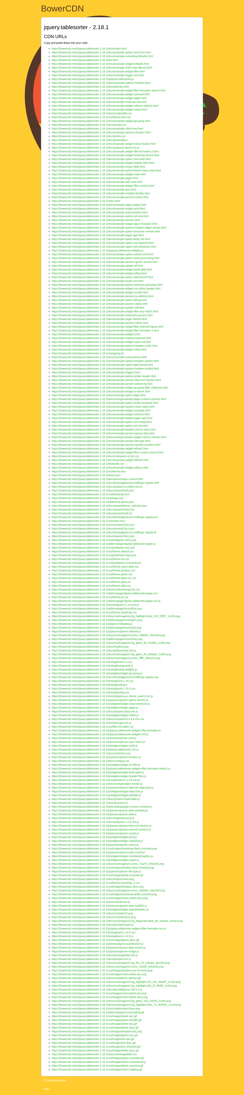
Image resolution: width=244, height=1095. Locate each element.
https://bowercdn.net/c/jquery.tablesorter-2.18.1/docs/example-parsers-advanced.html (102, 383)
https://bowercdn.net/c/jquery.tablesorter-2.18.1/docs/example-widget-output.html (99, 109)
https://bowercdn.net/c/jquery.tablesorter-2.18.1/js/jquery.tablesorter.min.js (95, 749)
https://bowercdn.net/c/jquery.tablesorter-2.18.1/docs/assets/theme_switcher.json (99, 505)
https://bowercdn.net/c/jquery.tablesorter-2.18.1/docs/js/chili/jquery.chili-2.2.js (97, 989)
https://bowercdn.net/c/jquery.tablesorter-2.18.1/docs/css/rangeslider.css (94, 1054)
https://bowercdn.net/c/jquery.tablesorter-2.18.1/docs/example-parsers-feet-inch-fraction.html (106, 380)
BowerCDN (62, 8)
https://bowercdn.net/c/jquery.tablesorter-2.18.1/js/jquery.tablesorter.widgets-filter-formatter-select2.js (111, 768)
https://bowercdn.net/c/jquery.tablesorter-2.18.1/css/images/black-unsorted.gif (97, 1065)
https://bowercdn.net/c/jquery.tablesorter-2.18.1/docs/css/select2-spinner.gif (96, 978)
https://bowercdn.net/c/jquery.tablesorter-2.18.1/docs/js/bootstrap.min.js (94, 650)
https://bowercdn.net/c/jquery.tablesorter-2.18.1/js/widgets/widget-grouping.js (97, 673)
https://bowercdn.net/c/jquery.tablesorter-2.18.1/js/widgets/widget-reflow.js (95, 715)
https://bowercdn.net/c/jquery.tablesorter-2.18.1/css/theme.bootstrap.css (94, 612)
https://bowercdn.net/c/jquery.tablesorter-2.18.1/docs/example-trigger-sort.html (98, 75)
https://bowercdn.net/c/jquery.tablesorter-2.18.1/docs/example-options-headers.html (101, 82)
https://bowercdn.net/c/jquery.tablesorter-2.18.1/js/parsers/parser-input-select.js (98, 741)
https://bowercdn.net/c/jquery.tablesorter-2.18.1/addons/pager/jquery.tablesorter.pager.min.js (106, 600)
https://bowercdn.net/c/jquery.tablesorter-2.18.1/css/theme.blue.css (91, 117)
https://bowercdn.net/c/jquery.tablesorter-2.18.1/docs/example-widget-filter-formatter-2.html (105, 151)
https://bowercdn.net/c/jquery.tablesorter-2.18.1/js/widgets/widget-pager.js (95, 707)
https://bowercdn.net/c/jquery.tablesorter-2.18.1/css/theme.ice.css (90, 559)
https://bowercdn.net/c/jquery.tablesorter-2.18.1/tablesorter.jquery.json (93, 501)
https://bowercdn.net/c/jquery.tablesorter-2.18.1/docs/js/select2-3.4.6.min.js (96, 779)
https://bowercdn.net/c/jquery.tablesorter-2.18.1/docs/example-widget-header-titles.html (103, 162)
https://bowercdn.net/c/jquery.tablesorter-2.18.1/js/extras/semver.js (91, 901)
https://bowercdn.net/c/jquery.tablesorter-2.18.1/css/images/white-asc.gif (94, 1023)
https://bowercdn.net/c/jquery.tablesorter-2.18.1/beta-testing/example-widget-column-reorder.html (109, 437)
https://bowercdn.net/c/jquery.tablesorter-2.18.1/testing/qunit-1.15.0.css (93, 688)
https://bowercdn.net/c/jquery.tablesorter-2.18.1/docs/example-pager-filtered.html (99, 319)
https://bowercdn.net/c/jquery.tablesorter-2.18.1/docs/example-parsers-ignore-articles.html (105, 261)
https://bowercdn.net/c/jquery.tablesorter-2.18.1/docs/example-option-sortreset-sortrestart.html (107, 284)
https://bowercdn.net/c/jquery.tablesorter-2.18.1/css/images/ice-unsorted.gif (96, 1046)
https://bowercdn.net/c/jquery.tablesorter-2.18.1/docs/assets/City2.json (93, 524)
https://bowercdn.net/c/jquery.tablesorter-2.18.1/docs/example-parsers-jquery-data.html (103, 433)
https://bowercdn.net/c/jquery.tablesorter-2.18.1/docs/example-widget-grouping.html (101, 120)
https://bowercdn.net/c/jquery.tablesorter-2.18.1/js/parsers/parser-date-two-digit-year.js (102, 787)
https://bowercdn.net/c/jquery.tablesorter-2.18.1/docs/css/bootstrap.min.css (96, 589)
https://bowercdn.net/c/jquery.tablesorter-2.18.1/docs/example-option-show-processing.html (105, 258)
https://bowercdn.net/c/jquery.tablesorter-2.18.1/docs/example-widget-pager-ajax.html (102, 418)
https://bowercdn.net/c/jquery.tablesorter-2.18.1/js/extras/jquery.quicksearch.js (97, 943)
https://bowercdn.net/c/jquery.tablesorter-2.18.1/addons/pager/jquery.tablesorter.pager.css (104, 593)
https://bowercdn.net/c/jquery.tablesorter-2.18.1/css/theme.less (89, 471)
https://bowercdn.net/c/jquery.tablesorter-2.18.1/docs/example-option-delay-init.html (101, 239)
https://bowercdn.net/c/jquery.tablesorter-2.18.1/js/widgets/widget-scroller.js (96, 764)
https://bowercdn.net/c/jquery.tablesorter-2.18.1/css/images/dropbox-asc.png (97, 1031)
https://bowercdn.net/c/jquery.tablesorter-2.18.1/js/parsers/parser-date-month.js (98, 852)
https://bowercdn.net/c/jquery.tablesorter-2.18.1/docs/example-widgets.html (96, 334)
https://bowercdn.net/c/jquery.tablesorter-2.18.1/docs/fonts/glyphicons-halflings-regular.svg (105, 677)
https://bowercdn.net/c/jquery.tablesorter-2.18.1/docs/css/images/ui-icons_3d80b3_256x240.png (108, 635)
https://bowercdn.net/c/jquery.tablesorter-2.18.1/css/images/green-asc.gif (94, 1035)
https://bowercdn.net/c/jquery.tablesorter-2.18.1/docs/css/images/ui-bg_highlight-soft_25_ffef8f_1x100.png (114, 985)
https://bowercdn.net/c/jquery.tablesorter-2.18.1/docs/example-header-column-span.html (104, 429)
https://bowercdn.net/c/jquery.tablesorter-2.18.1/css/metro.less (88, 520)
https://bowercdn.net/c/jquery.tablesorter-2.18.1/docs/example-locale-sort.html (97, 280)
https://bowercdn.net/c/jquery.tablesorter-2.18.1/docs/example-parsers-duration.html (101, 132)
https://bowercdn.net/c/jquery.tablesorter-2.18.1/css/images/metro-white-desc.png (100, 898)
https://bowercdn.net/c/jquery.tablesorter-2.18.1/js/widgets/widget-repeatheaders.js (100, 909)
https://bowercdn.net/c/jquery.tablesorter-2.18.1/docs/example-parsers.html (96, 220)
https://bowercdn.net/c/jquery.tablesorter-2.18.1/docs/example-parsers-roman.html (100, 197)
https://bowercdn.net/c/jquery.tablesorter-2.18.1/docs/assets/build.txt (92, 513)
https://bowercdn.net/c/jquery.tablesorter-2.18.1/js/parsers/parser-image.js (95, 951)
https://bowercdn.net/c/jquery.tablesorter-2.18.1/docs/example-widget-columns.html (101, 414)
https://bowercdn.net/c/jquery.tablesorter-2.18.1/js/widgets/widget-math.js (95, 745)
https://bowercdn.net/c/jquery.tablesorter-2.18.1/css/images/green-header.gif (96, 1019)
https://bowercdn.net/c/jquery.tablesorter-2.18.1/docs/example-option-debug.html (99, 300)
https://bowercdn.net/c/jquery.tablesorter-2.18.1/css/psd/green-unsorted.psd (96, 562)
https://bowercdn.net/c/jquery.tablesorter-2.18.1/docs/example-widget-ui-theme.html (101, 391)
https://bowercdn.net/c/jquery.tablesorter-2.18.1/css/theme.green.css (92, 574)
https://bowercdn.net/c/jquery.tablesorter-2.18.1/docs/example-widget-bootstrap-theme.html (105, 155)
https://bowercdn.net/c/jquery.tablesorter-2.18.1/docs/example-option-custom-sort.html (102, 254)
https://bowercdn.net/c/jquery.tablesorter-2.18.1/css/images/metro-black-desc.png (100, 997)
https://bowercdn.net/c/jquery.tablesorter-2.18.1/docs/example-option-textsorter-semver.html (106, 231)
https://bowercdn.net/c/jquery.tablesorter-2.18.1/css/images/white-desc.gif (95, 1050)
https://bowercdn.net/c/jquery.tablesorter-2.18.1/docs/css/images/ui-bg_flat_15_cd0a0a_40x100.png (110, 962)
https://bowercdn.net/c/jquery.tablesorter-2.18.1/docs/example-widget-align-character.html (104, 223)
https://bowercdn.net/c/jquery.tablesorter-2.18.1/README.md (88, 463)
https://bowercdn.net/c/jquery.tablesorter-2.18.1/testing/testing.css (90, 692)
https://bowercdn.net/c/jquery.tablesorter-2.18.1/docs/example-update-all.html (97, 265)
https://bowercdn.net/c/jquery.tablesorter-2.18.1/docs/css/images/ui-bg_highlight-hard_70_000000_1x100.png (116, 1004)
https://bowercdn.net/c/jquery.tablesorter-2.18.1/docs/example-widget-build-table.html (102, 269)
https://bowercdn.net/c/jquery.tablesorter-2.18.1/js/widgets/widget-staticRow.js (97, 840)
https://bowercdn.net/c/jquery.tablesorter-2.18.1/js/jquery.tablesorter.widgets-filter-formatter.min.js (109, 928)
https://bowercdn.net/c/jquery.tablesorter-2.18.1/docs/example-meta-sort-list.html (99, 101)
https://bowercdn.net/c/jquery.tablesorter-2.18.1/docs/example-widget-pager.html (99, 98)
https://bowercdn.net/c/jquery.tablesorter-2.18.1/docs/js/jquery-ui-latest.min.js (97, 486)
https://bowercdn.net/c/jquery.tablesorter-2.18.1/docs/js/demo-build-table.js (96, 799)
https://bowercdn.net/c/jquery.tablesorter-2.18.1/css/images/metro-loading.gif (97, 1069)
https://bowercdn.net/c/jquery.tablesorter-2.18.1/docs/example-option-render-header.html (104, 376)
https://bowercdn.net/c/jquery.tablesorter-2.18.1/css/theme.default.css (93, 551)
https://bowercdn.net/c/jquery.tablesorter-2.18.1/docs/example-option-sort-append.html (102, 242)
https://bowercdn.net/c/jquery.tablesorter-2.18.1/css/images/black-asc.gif (94, 1016)
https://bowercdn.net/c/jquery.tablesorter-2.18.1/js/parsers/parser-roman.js (95, 833)
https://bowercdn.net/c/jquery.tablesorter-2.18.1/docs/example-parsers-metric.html (100, 322)
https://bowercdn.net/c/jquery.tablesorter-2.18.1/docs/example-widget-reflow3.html (100, 460)
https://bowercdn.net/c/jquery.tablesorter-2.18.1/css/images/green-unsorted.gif (98, 1058)
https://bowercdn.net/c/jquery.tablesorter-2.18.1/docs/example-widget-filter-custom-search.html (107, 452)
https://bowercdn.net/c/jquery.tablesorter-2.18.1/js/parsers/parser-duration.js (96, 757)
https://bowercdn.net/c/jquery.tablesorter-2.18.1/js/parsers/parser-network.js (96, 631)
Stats (46, 1088)
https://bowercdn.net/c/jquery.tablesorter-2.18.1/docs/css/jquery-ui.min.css (95, 456)
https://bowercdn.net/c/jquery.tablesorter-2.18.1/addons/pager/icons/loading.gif (98, 1012)
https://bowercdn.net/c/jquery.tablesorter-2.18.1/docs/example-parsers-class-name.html (103, 406)
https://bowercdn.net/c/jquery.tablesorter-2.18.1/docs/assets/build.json (93, 490)
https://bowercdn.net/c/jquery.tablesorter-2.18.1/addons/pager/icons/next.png (97, 639)
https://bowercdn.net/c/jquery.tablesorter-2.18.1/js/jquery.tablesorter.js (93, 79)
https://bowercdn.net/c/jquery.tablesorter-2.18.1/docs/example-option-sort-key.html (100, 216)
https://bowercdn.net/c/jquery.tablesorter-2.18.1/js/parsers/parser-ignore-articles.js (100, 699)
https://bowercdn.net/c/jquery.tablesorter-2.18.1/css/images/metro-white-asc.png (99, 974)
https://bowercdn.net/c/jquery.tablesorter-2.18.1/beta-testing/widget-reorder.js (97, 783)
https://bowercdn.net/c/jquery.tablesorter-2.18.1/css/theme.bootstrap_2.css (96, 882)
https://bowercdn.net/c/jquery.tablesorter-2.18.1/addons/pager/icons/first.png (96, 608)
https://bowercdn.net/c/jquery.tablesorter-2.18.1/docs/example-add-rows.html (97, 181)
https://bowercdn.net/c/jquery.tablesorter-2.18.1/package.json (88, 498)
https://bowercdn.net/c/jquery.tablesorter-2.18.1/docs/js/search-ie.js (91, 959)
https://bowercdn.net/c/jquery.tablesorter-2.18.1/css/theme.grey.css (91, 581)
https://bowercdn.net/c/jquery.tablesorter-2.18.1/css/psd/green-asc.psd (93, 547)
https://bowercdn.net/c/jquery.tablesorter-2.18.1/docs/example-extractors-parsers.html (102, 315)
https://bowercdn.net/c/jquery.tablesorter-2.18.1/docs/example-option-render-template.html (105, 402)
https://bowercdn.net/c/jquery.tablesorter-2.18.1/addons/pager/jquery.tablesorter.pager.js (103, 543)
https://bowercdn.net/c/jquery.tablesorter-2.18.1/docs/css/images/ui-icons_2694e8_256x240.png (108, 890)
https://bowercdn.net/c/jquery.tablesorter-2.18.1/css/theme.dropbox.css (93, 570)
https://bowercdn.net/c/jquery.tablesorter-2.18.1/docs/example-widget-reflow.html (99, 273)
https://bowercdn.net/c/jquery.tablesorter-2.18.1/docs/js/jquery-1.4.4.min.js (95, 604)
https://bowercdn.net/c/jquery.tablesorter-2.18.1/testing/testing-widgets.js (94, 669)
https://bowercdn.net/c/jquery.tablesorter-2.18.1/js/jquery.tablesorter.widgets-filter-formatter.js (106, 730)
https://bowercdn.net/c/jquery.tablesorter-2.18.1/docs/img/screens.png (93, 879)
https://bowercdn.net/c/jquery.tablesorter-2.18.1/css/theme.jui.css (90, 597)
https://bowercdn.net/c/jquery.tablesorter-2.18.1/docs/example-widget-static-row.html (101, 341)
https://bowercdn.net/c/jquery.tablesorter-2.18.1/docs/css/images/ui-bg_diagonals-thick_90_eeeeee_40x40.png (117, 920)
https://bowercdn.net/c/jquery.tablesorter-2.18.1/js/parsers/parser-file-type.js (96, 871)
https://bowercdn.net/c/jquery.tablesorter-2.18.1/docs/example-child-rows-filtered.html (102, 67)
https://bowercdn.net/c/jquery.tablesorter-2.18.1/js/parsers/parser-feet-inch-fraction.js (101, 825)
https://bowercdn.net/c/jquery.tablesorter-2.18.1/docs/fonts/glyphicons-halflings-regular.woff (105, 482)
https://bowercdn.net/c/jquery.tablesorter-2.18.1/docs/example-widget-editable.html (100, 63)
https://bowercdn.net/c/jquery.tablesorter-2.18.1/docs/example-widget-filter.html (98, 71)
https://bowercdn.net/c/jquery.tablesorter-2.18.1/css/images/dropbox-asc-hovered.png (102, 970)
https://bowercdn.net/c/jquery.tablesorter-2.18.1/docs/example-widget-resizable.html (101, 410)
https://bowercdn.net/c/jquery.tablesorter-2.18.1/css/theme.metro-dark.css (95, 566)
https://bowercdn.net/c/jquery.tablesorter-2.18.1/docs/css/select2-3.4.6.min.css (98, 719)
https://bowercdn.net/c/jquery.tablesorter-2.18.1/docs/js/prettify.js (90, 140)
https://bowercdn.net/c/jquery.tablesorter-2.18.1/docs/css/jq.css (89, 124)
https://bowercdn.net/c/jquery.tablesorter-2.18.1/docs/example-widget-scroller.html (100, 292)
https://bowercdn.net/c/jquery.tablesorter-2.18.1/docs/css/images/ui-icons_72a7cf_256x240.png (108, 863)
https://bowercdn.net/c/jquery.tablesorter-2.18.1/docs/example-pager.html (95, 178)
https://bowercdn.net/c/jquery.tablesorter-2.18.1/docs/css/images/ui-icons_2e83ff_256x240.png (107, 966)
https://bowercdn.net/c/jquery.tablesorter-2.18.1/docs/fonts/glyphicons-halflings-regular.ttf (104, 532)
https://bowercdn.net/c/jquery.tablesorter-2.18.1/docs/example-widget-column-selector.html (105, 105)
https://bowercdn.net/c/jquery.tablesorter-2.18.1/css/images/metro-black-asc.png (99, 993)
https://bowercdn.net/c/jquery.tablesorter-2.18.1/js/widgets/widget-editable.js (96, 795)
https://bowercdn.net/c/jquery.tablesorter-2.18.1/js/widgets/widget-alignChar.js (97, 791)
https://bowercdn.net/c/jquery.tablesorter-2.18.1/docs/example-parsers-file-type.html (101, 440)
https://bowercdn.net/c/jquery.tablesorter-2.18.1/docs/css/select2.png (92, 913)
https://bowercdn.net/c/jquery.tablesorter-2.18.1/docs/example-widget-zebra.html (99, 349)
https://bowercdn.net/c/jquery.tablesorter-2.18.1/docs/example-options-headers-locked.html (105, 368)
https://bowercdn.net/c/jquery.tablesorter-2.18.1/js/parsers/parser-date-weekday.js (100, 810)
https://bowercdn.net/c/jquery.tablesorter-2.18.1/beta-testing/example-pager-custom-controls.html (109, 399)
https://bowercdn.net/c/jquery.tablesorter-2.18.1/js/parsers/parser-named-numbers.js (101, 829)
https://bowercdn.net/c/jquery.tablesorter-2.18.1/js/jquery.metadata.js (92, 623)
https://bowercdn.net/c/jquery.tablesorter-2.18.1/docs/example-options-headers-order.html (104, 345)
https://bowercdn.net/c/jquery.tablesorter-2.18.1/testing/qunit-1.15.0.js (92, 680)
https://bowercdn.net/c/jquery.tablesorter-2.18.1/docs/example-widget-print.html (98, 208)
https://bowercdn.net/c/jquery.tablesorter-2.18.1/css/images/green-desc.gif (95, 939)
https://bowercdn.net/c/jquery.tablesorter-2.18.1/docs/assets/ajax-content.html (97, 479)
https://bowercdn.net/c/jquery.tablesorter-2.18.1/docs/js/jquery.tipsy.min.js (95, 711)
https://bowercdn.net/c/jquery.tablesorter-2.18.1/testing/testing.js (89, 684)
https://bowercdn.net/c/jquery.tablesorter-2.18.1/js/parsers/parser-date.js (94, 814)
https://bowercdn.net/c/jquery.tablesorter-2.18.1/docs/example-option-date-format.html (102, 364)
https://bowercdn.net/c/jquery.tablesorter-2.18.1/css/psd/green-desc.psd (94, 540)
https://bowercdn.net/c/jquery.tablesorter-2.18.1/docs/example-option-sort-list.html (100, 425)
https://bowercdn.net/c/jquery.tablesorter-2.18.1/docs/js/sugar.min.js (91, 722)
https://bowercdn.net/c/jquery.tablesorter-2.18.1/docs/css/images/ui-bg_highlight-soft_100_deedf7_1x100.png (116, 981)
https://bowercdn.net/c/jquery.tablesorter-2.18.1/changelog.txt (88, 353)
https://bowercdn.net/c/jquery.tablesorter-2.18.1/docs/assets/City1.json (93, 536)
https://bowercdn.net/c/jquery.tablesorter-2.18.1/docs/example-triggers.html (96, 372)
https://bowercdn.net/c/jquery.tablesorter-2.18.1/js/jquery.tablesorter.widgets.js (97, 250)
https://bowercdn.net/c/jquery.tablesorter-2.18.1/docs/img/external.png (93, 818)
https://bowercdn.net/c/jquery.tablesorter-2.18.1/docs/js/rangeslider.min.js (95, 955)
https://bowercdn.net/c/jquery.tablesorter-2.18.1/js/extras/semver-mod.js (94, 738)
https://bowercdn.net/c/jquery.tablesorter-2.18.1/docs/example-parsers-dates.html (99, 303)
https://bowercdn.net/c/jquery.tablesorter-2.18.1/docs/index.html (89, 48)
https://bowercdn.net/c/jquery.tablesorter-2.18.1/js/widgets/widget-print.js (94, 837)
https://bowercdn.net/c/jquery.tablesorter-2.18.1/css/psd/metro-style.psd (94, 555)
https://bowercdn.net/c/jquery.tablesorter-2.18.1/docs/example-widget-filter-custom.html (103, 185)
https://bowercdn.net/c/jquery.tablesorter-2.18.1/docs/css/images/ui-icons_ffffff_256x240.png (106, 658)
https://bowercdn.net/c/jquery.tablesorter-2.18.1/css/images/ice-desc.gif (94, 1042)
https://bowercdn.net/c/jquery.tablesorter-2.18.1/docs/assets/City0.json (93, 509)
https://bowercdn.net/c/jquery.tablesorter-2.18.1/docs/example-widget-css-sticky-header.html (106, 288)
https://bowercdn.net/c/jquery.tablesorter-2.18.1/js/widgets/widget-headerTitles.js (99, 776)
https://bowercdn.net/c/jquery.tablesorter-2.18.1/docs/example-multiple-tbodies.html (101, 193)
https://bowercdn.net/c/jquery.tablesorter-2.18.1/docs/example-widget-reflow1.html (100, 467)
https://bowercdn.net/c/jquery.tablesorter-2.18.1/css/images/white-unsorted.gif (97, 875)
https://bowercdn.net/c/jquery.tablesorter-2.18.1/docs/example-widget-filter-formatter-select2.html (109, 90)
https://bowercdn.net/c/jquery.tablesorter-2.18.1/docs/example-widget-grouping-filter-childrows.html (110, 387)
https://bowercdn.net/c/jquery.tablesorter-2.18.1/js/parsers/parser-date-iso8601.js (99, 905)
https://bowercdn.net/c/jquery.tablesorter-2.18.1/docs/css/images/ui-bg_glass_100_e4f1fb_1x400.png (111, 1000)
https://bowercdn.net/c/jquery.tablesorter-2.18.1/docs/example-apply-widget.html (99, 204)
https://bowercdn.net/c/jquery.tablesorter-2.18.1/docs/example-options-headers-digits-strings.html (109, 227)
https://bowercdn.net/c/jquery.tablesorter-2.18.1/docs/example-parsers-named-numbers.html (106, 444)
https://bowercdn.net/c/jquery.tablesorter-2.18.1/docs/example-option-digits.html (98, 395)
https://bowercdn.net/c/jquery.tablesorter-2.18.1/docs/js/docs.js (88, 136)
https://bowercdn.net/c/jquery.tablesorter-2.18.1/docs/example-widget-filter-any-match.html (105, 311)
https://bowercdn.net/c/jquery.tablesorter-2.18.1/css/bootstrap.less (90, 494)
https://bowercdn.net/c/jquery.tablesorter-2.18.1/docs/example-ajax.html (94, 189)
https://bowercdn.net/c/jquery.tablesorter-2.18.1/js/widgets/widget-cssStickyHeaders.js (102, 856)
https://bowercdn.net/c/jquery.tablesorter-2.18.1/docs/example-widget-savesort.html (101, 94)
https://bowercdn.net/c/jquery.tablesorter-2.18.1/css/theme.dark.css (91, 585)
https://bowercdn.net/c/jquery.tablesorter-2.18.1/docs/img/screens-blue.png (96, 1008)
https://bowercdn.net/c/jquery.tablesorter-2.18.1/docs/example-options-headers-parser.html (105, 360)
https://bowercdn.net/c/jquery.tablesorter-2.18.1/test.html (85, 60)
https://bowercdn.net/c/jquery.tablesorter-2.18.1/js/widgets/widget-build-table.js (98, 772)
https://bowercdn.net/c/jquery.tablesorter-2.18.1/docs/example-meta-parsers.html (99, 357)
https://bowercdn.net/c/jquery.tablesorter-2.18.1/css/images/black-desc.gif (95, 1027)
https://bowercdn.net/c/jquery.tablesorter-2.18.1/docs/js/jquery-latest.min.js (95, 147)
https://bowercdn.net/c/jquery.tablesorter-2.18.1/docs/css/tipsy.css (90, 760)
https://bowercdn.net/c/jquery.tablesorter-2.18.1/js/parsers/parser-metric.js (95, 844)
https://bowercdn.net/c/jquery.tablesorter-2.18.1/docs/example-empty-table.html (98, 166)
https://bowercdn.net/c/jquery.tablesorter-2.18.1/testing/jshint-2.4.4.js (92, 661)
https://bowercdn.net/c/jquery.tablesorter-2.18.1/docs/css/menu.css (91, 753)
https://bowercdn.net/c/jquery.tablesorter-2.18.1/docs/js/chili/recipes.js (93, 924)
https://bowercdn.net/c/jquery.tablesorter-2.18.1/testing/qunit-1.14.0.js (92, 936)
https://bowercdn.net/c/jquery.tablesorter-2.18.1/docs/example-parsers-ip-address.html (102, 296)
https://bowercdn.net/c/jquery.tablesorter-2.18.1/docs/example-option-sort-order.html (101, 159)
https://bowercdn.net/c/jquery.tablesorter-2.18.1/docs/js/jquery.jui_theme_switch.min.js (102, 696)
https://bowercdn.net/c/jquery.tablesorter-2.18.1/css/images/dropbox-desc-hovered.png (103, 867)
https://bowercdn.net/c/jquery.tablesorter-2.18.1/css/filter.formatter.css (93, 726)
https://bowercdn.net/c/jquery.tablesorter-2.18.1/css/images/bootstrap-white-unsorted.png (104, 894)
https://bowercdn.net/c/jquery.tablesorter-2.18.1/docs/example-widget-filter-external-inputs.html (107, 326)
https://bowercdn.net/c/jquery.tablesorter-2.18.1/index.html (86, 200)
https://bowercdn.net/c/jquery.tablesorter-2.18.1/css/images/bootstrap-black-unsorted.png (104, 848)
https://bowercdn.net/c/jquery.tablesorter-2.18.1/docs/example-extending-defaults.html (102, 56)
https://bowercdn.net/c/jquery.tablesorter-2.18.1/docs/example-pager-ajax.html (98, 235)
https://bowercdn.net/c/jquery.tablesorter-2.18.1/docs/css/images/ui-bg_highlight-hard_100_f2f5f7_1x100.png (116, 616)
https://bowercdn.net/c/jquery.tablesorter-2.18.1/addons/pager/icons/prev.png (97, 619)
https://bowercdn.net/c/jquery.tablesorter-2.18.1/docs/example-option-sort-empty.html (102, 421)
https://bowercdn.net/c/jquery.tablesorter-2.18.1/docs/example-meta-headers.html (100, 212)
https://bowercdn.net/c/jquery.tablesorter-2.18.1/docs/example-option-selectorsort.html (102, 277)
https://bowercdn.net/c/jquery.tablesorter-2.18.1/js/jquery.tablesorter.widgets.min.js (100, 734)
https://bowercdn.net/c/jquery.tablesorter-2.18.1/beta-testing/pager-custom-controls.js (102, 806)
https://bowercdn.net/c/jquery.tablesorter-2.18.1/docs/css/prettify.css (92, 113)
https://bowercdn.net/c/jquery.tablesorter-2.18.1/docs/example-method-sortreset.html (101, 338)
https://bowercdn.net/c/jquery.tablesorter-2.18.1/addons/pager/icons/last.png (96, 627)
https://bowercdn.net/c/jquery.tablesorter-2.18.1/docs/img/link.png (90, 646)
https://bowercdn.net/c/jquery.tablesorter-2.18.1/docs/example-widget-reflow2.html (100, 448)
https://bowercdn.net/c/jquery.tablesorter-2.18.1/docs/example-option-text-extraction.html (104, 246)
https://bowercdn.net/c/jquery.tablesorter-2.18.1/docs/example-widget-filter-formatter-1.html (105, 330)
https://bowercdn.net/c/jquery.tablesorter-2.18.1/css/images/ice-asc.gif (93, 1039)
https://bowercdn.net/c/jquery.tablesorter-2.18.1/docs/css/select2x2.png (94, 917)
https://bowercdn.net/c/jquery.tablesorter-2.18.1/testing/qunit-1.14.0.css (93, 932)
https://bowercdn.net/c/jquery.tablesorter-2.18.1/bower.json (86, 475)
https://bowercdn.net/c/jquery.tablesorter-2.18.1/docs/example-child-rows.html (97, 128)
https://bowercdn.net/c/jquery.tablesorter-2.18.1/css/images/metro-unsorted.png (98, 1061)
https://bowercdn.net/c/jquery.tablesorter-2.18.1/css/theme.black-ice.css (94, 578)
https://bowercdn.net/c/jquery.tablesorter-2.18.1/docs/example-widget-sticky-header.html (103, 143)
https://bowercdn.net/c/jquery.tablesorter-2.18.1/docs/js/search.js (90, 802)
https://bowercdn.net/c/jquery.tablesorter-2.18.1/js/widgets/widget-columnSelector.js (101, 703)
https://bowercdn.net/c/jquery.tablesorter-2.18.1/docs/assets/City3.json (93, 528)
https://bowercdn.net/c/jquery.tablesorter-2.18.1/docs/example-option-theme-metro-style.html (106, 170)
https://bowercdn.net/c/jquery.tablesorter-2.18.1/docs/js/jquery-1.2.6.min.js (95, 821)
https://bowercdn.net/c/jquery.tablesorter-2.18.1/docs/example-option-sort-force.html (101, 52)
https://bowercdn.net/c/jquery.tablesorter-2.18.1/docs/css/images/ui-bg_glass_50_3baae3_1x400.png (111, 654)
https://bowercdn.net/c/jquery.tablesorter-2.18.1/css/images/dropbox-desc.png (97, 886)
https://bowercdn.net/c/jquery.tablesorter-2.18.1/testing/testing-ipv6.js (92, 665)
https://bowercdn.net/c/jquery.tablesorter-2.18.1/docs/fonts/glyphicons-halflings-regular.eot (105, 517)
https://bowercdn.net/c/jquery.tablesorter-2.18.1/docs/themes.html (90, 86)
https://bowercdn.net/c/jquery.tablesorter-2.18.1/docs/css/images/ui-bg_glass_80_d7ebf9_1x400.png (111, 642)
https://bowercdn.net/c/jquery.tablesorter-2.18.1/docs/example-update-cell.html (98, 307)
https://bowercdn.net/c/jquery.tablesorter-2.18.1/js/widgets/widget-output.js (95, 859)
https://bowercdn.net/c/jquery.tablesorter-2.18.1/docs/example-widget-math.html (99, 174)
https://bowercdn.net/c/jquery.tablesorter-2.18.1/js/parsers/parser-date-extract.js (98, 947)
